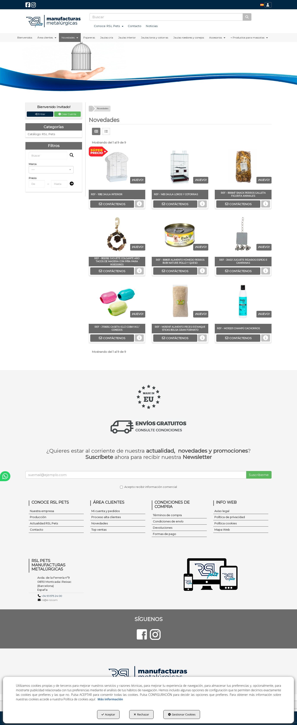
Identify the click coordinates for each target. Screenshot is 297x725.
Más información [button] (110, 699)
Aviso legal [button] (221, 511)
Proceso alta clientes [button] (106, 517)
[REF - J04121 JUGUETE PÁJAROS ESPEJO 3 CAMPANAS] (243, 235)
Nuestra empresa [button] (42, 511)
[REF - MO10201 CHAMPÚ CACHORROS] (243, 302)
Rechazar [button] (141, 714)
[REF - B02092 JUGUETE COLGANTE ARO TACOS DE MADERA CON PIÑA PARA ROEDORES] (117, 235)
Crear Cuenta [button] (67, 114)
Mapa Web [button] (222, 529)
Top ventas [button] (98, 529)
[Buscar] (247, 17)
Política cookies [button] (225, 523)
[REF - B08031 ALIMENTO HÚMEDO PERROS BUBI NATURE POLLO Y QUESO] (180, 235)
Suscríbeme (259, 475)
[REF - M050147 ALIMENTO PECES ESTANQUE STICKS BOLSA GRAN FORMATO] (180, 302)
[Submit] (70, 183)
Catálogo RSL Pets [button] (41, 134)
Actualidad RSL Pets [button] (44, 523)
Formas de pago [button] (164, 534)
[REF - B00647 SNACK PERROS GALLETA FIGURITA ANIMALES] (243, 168)
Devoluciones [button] (162, 527)
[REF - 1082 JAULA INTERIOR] (117, 168)
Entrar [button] (40, 114)
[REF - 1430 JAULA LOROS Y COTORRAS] (180, 168)
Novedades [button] (99, 523)
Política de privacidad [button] (229, 517)
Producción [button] (38, 517)
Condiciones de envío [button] (168, 521)
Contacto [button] (36, 529)
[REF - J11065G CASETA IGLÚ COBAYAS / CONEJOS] (117, 302)
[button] (27, 6)
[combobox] (51, 169)
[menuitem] (262, 5)
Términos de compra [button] (167, 515)
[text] (166, 17)
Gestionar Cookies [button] (182, 714)
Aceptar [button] (108, 714)
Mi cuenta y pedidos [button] (105, 511)
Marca (32, 164)
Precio (32, 178)
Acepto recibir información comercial (148, 487)
